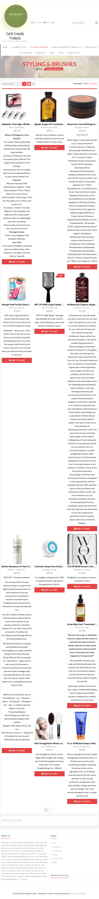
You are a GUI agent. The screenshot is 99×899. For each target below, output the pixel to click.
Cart (61, 53)
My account (26, 53)
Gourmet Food (18, 47)
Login (52, 22)
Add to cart (18, 261)
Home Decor (91, 47)
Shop (52, 53)
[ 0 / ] (36, 22)
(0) (46, 22)
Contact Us (73, 53)
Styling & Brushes (39, 47)
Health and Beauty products (66, 47)
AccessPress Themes (78, 893)
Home (5, 47)
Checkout (41, 53)
